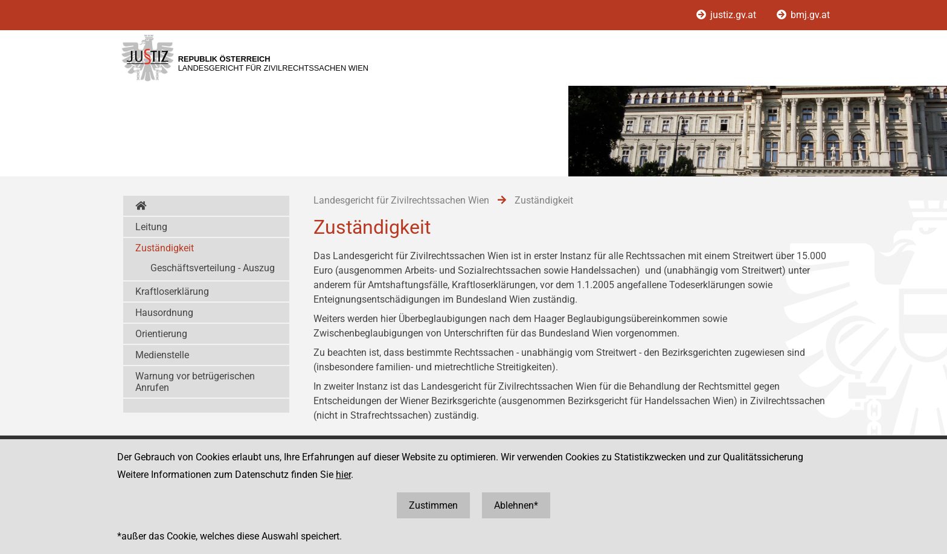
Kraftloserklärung (172, 291)
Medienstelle (162, 355)
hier (343, 474)
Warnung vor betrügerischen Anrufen (195, 381)
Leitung (151, 227)
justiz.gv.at (727, 15)
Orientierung (161, 334)
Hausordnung (164, 312)
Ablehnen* (516, 505)
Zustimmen (433, 505)
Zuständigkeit (164, 248)
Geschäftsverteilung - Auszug (212, 268)
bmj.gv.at (803, 15)
